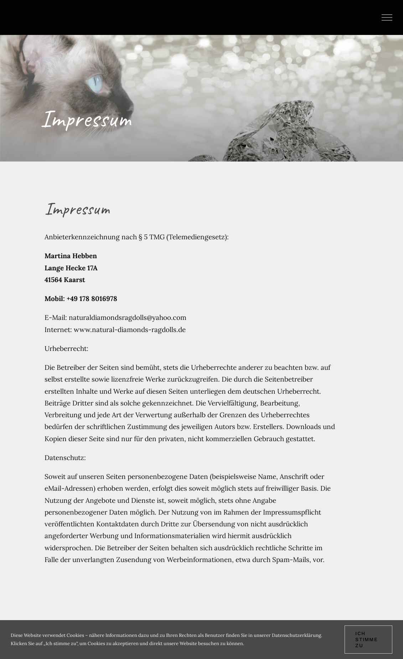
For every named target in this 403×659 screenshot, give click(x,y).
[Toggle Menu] (387, 17)
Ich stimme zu (366, 639)
